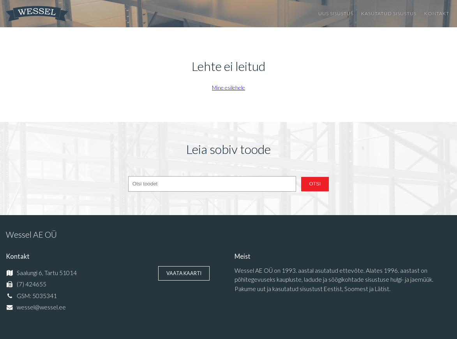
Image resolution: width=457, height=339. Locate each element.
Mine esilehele (228, 87)
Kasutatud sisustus (388, 13)
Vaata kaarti (183, 273)
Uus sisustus (335, 13)
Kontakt (436, 13)
